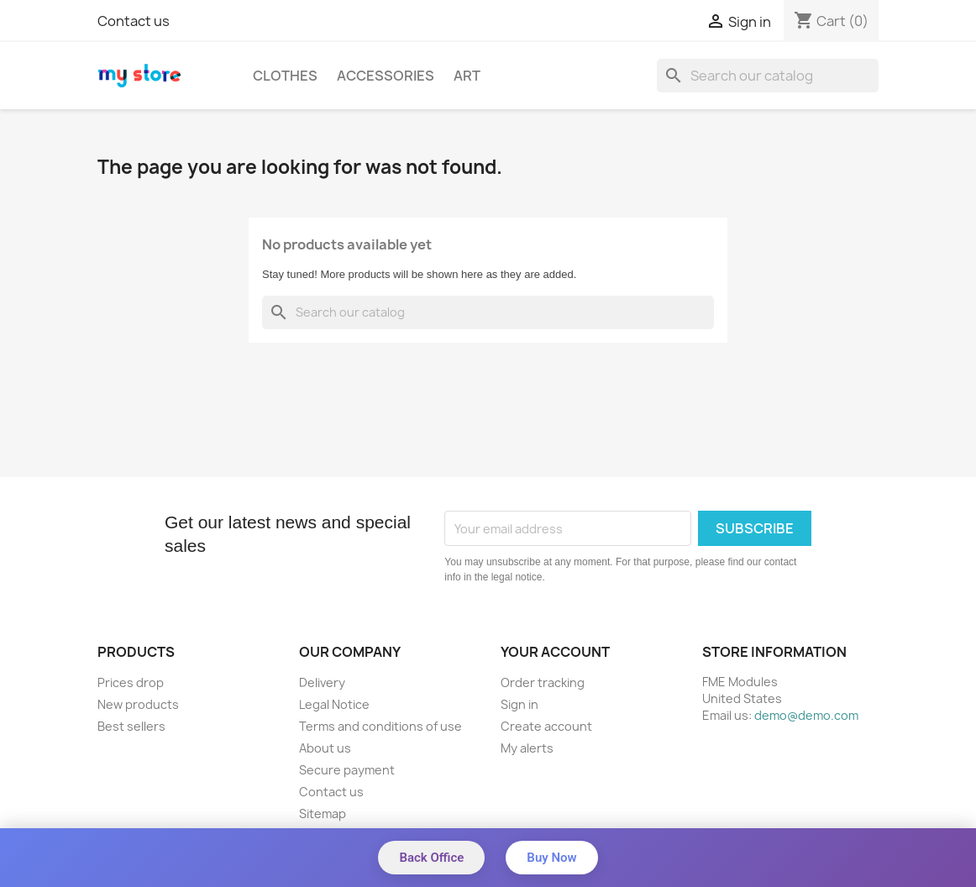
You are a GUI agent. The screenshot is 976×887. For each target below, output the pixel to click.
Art (467, 75)
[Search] (768, 75)
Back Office (431, 857)
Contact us (133, 21)
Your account (555, 652)
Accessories (385, 75)
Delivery (322, 682)
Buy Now (551, 857)
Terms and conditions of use (380, 726)
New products (138, 704)
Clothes (285, 75)
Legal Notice (334, 704)
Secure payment (347, 770)
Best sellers (131, 726)
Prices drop (130, 682)
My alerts (527, 748)
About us (325, 748)
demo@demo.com (806, 715)
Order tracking (543, 682)
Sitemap (322, 813)
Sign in (519, 704)
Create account (546, 726)
